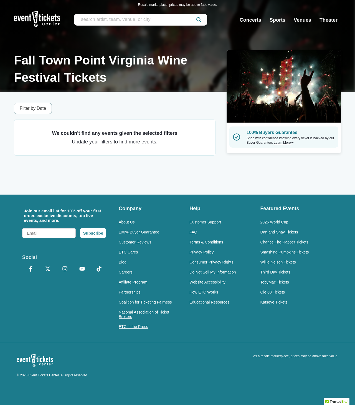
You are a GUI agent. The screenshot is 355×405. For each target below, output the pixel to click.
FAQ (193, 232)
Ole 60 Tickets (272, 292)
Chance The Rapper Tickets (284, 242)
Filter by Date (33, 108)
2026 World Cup (274, 222)
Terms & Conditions (206, 242)
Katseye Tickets (273, 302)
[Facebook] (30, 269)
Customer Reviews (135, 242)
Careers (126, 272)
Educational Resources (209, 302)
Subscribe (93, 233)
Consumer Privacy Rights (211, 262)
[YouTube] (82, 269)
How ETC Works (203, 292)
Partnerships (130, 292)
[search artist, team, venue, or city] (140, 20)
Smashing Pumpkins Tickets (284, 252)
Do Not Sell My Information (212, 272)
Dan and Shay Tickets (279, 232)
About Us (127, 222)
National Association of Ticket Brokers (144, 314)
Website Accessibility (207, 282)
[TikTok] (99, 269)
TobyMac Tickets (274, 282)
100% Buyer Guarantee (139, 232)
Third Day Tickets (275, 272)
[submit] (198, 19)
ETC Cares (128, 252)
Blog (122, 262)
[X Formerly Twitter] (48, 269)
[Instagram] (64, 269)
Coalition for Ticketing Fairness (145, 302)
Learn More (284, 143)
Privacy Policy (201, 252)
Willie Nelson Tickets (278, 262)
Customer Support (205, 222)
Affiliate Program (133, 282)
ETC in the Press (133, 326)
